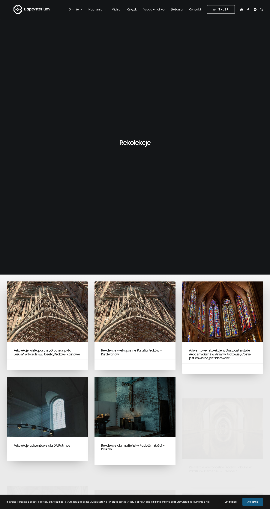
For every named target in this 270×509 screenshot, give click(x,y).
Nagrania (97, 13)
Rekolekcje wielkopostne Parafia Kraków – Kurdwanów (131, 161)
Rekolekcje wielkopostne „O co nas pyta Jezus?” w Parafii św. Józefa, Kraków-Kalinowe (47, 161)
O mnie (75, 13)
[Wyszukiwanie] (260, 13)
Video (116, 13)
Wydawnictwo (154, 13)
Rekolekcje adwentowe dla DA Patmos (42, 269)
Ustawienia (231, 501)
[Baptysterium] (34, 13)
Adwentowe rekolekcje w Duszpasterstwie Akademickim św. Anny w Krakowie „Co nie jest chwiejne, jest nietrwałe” (220, 163)
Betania (177, 13)
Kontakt (195, 13)
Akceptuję (253, 501)
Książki (132, 13)
